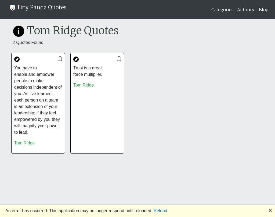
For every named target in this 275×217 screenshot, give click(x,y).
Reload (160, 210)
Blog (264, 9)
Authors (245, 9)
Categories (222, 9)
